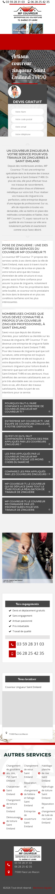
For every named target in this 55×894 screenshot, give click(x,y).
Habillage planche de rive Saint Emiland (45, 773)
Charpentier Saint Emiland (10, 790)
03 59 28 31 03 (14, 2)
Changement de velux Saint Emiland (28, 771)
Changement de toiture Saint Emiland (10, 805)
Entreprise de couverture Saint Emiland (28, 819)
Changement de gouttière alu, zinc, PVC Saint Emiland (10, 773)
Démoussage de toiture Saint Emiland (10, 823)
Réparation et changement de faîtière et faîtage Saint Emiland (28, 794)
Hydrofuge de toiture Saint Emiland (45, 792)
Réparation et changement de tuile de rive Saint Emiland (45, 813)
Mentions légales (42, 887)
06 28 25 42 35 (38, 2)
